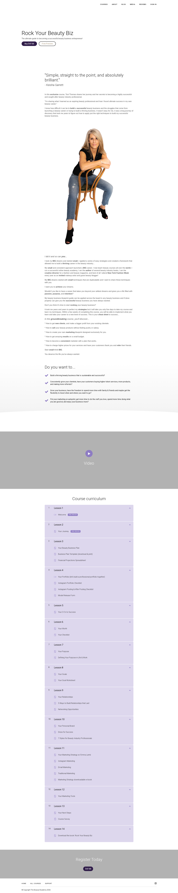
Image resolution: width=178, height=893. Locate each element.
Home (24, 883)
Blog (124, 4)
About (114, 4)
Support (48, 883)
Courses (104, 4)
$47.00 (88, 869)
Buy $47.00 (29, 44)
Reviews (142, 4)
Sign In (153, 4)
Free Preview (47, 44)
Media (132, 4)
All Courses (35, 883)
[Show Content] (129, 508)
